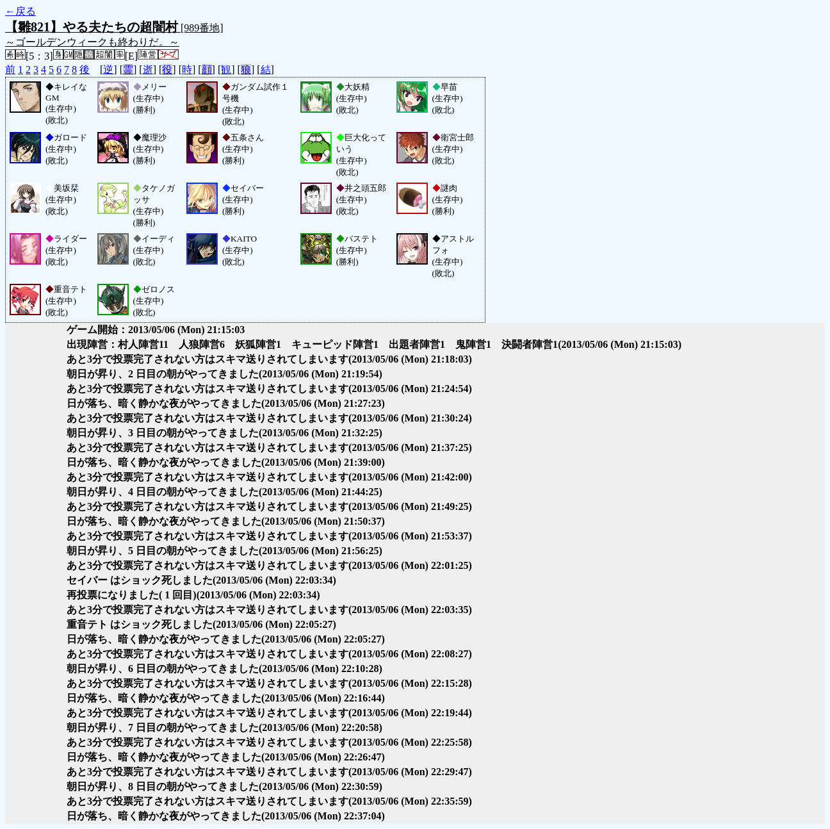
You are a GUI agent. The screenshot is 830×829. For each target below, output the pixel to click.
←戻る (20, 11)
